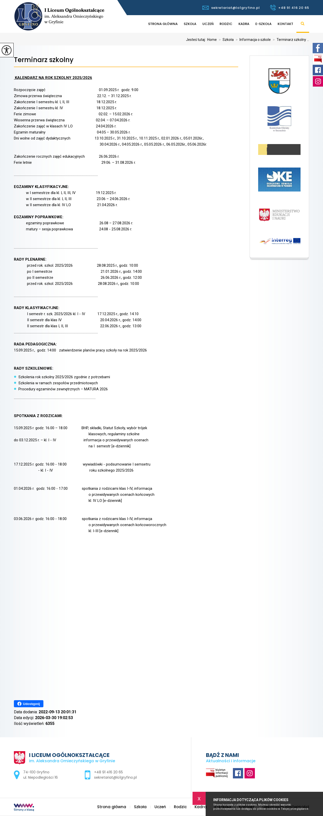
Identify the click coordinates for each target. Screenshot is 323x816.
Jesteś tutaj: (196, 39)
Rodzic (226, 23)
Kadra (243, 23)
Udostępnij (28, 704)
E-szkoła (263, 23)
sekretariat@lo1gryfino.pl (231, 7)
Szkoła (190, 23)
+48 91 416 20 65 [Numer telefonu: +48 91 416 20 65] (108, 772)
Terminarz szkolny (43, 60)
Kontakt (285, 23)
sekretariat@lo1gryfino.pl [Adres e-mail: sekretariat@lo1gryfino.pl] (115, 777)
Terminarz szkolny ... (290, 39)
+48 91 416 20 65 (289, 8)
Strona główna (163, 23)
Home (212, 39)
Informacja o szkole (252, 39)
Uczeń (207, 23)
